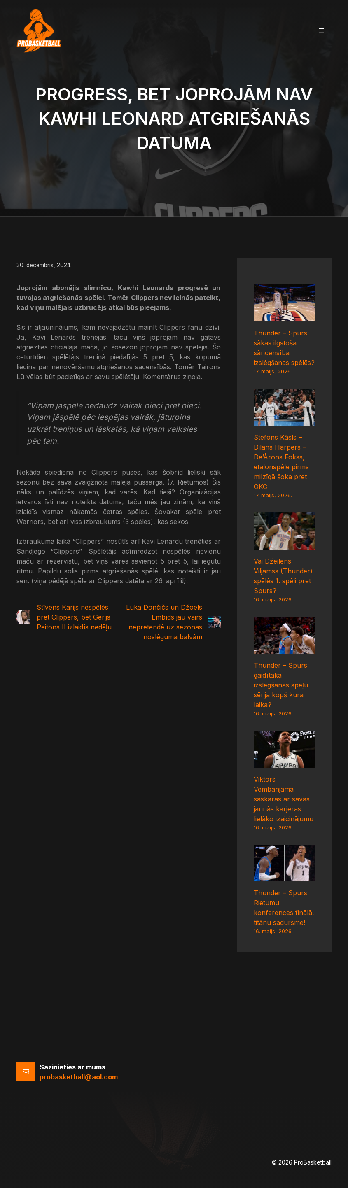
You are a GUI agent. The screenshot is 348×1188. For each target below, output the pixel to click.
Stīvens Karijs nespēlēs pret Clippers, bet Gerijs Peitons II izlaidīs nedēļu (74, 617)
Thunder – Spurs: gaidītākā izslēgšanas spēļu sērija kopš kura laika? (281, 685)
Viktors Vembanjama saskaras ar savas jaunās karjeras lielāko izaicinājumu (283, 799)
